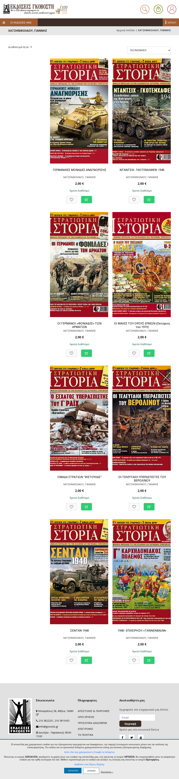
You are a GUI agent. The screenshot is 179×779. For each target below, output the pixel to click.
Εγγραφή (131, 724)
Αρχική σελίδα (125, 30)
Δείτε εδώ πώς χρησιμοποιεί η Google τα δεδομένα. (89, 752)
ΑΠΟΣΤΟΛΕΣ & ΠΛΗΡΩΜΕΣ (94, 711)
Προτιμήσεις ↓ (107, 772)
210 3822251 (46, 720)
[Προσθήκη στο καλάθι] (86, 197)
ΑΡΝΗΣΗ (91, 771)
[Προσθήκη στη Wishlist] (71, 197)
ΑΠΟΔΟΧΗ (73, 770)
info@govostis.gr (48, 726)
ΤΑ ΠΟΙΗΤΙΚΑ (85, 734)
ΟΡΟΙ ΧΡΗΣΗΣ (86, 717)
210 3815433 (62, 720)
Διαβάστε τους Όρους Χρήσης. (89, 764)
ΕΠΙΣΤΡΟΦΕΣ (85, 728)
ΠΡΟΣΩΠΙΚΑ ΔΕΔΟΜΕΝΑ (92, 723)
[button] (158, 8)
